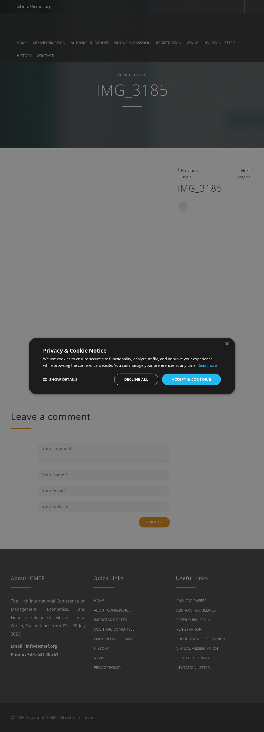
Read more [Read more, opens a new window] (207, 365)
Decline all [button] (136, 379)
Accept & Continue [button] (191, 379)
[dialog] (132, 366)
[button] (60, 379)
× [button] (227, 344)
